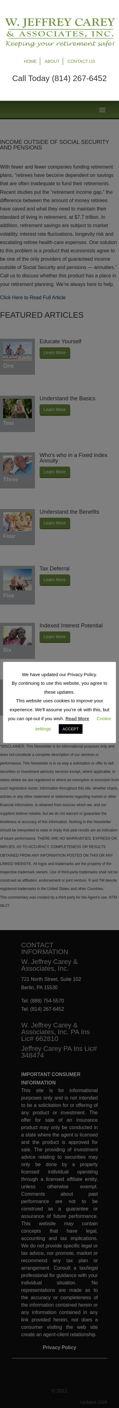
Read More (77, 718)
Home (30, 61)
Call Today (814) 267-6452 (59, 78)
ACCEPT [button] (70, 729)
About (52, 61)
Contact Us (81, 61)
